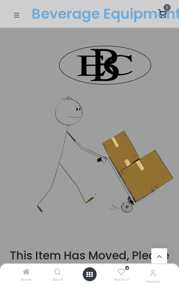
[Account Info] (153, 273)
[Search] (57, 272)
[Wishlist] (121, 272)
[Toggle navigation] (16, 14)
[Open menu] (89, 274)
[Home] (26, 272)
